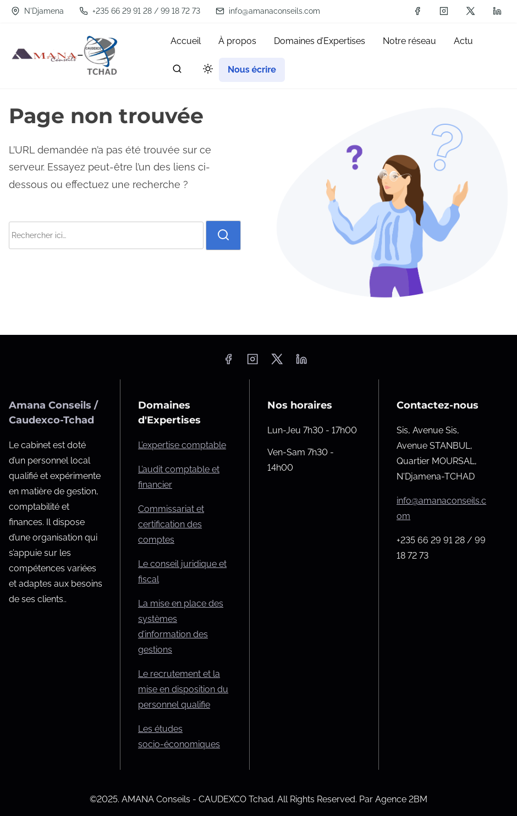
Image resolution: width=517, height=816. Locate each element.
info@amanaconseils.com (268, 11)
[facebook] (417, 11)
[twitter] (470, 11)
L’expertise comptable (182, 445)
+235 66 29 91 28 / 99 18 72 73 (139, 11)
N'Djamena (37, 11)
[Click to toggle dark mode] (206, 71)
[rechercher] (177, 71)
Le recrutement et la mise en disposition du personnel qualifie (183, 689)
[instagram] (444, 11)
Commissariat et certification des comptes (171, 524)
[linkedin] (497, 11)
